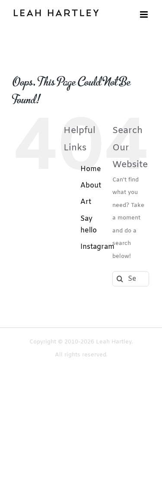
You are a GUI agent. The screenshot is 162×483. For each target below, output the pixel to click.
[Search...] (130, 278)
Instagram (97, 246)
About (90, 185)
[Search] (119, 278)
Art (85, 202)
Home (90, 169)
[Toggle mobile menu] (144, 14)
